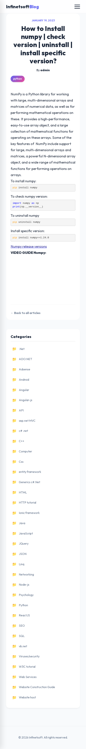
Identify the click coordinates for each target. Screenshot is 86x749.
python (17, 78)
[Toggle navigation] (77, 7)
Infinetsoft (22, 6)
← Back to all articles (25, 313)
